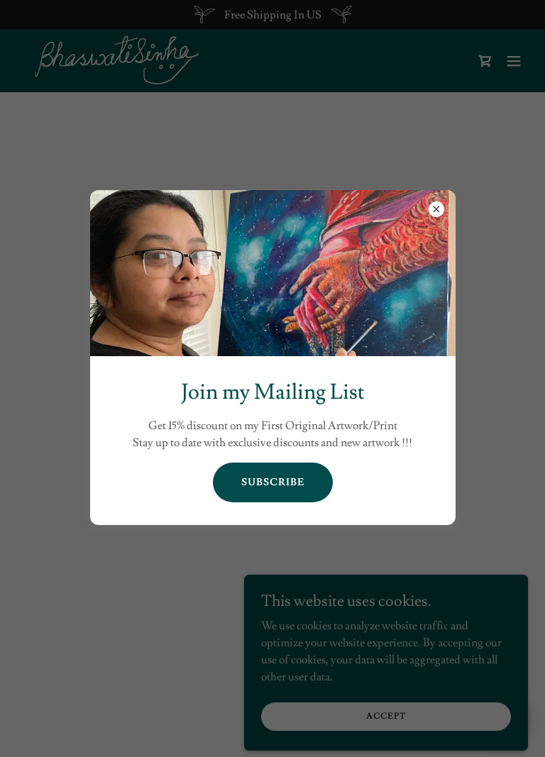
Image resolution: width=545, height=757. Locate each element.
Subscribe (272, 482)
